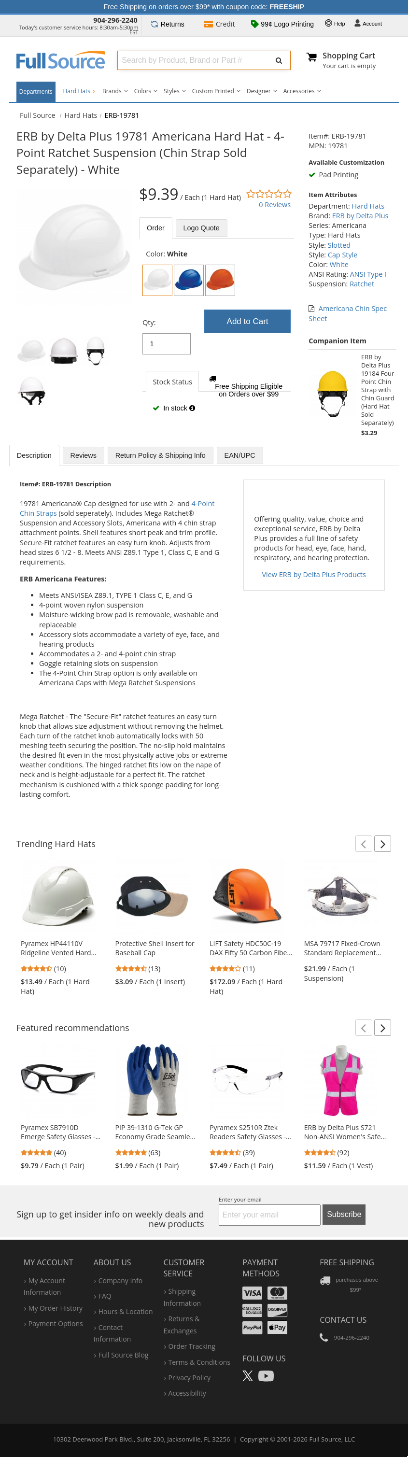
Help (335, 24)
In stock (174, 408)
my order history (55, 1308)
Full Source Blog (123, 1354)
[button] (363, 843)
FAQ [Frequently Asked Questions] (105, 1296)
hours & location (125, 1311)
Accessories (299, 91)
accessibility (187, 1393)
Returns (167, 24)
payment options (55, 1323)
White (339, 264)
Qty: (148, 322)
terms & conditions (200, 1362)
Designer (259, 91)
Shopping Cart (349, 55)
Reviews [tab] (83, 455)
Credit (219, 24)
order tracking (192, 1346)
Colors (143, 91)
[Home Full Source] (38, 115)
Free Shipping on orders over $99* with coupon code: (204, 7)
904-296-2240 (115, 20)
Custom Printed (213, 91)
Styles (171, 91)
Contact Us (343, 1320)
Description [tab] (34, 455)
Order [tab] (156, 228)
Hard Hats (79, 91)
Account (368, 24)
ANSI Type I (368, 274)
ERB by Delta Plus (360, 215)
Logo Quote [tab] (201, 228)
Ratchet (362, 283)
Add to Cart (247, 321)
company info (120, 1280)
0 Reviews (275, 204)
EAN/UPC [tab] (240, 455)
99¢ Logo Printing (282, 24)
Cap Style (343, 254)
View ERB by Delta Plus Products (314, 574)
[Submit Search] (279, 60)
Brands (112, 91)
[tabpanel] (216, 336)
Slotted (339, 245)
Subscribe (344, 1214)
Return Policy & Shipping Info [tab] (160, 455)
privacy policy (190, 1377)
